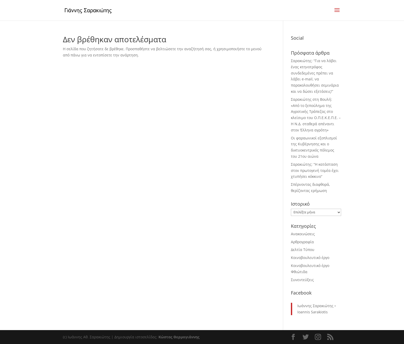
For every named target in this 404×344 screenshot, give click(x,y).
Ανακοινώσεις (303, 233)
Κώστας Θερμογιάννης (178, 336)
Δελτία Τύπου (302, 249)
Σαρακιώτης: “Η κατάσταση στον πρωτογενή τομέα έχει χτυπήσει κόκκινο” (315, 170)
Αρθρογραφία (302, 241)
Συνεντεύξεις (302, 279)
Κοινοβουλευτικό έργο (310, 257)
